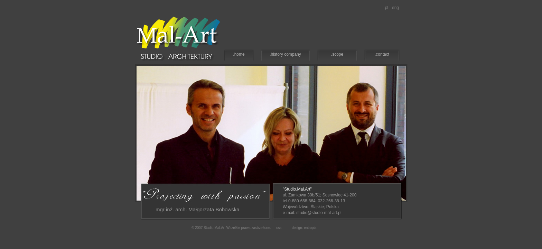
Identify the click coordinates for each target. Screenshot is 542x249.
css (278, 228)
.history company (285, 54)
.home (238, 54)
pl (386, 7)
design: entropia (304, 228)
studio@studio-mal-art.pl (318, 212)
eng (395, 7)
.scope (337, 54)
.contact (382, 54)
